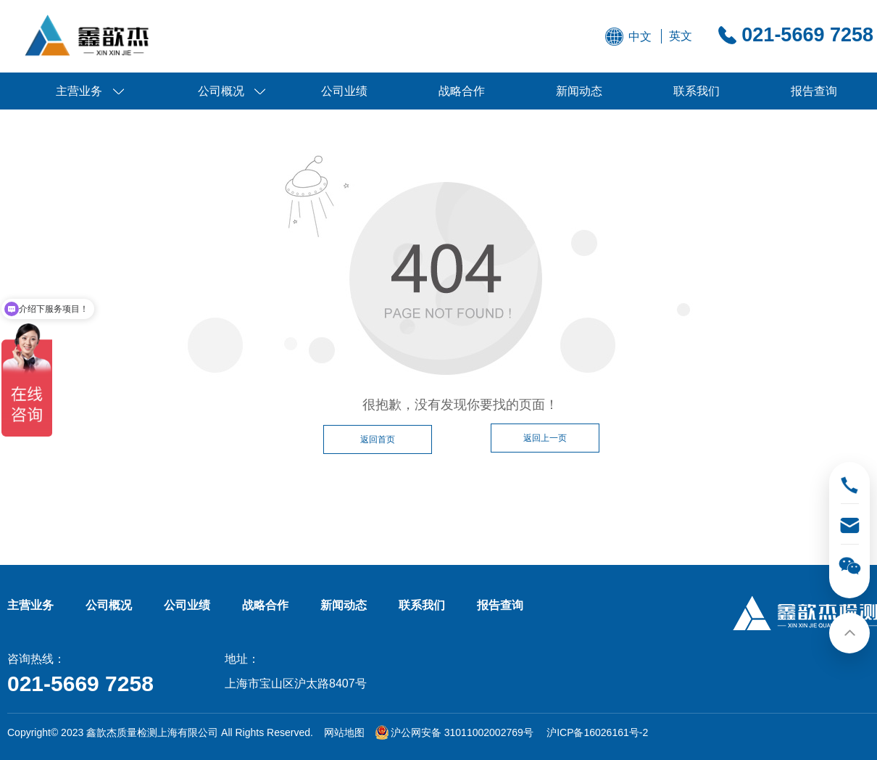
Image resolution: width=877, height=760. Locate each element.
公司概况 (221, 91)
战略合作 (461, 91)
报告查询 (814, 91)
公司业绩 (344, 91)
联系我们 (696, 91)
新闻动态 (579, 91)
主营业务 (79, 91)
